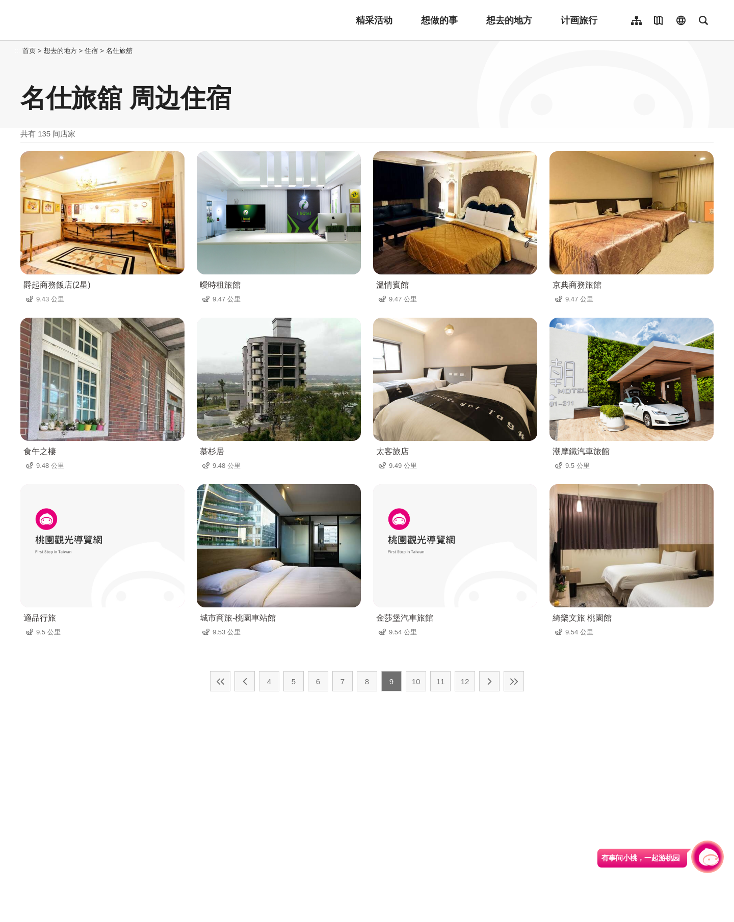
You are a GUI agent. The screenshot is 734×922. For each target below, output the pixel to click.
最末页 (514, 681)
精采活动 (374, 20)
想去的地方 (509, 20)
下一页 (489, 681)
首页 (29, 50)
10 (416, 681)
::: (17, 50)
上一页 (244, 681)
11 (440, 681)
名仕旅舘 (119, 50)
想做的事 (439, 20)
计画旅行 (579, 20)
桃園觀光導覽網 (87, 20)
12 (465, 681)
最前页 (220, 681)
